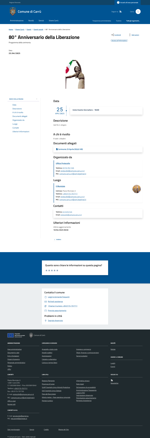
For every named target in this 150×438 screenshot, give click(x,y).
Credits (46, 429)
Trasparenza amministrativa (101, 21)
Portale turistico (47, 400)
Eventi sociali (38, 29)
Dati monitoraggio (14, 429)
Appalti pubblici (47, 352)
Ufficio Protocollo (63, 163)
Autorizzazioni (46, 356)
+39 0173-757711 (70, 193)
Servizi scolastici (81, 356)
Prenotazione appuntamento (86, 398)
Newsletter (114, 383)
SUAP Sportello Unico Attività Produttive (56, 387)
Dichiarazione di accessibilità (86, 387)
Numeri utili (11, 404)
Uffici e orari (12, 401)
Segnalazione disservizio (84, 395)
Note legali (80, 384)
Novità (31, 20)
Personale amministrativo (16, 362)
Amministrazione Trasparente (86, 390)
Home (11, 29)
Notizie (113, 349)
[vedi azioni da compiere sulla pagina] (133, 35)
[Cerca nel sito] (137, 11)
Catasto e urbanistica (49, 359)
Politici (10, 366)
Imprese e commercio (83, 349)
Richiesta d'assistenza (83, 400)
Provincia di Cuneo (48, 384)
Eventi (29, 29)
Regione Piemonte (14, 2)
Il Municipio (60, 186)
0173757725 (67, 212)
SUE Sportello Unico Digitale (51, 390)
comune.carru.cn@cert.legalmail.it (72, 173)
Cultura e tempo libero (49, 362)
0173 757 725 (68, 168)
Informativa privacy (83, 380)
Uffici (9, 369)
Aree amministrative (15, 349)
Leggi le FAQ (80, 393)
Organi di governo (14, 359)
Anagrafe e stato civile (49, 349)
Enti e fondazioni (13, 356)
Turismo (118, 21)
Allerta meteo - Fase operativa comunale (56, 397)
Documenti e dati (13, 352)
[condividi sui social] (116, 35)
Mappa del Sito (63, 429)
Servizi (41, 20)
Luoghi (113, 363)
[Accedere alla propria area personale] (127, 2)
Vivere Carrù (53, 20)
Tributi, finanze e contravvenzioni (87, 352)
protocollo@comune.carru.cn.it (72, 170)
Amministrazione (16, 20)
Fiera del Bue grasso (49, 394)
